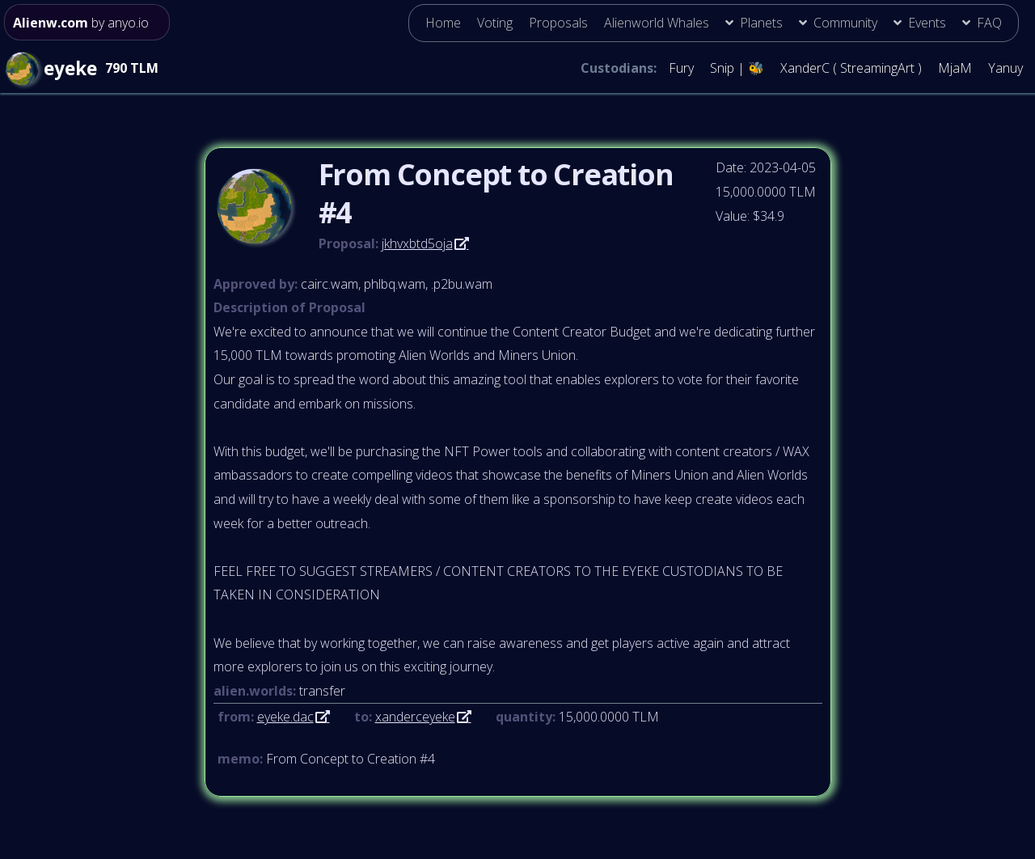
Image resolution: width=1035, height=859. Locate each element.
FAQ (989, 23)
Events (927, 23)
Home (443, 23)
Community (845, 23)
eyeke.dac (285, 717)
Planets (761, 23)
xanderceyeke (415, 717)
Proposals (558, 23)
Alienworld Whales (656, 23)
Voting (495, 23)
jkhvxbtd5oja (417, 243)
